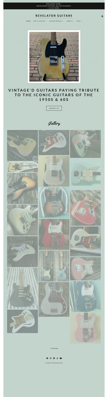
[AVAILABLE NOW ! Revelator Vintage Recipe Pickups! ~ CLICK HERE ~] (54, 6)
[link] (54, 16)
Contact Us (54, 108)
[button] (102, 16)
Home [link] (28, 21)
